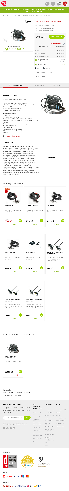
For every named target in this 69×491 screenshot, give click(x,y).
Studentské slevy (37, 420)
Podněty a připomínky (59, 412)
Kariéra (58, 408)
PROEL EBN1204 (9, 201)
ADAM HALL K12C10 (32, 248)
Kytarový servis (37, 423)
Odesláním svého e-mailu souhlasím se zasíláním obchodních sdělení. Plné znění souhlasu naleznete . (16, 420)
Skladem (14, 220)
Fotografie (19, 388)
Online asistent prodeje (36, 427)
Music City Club (60, 419)
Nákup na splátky (37, 434)
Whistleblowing (60, 423)
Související (28, 388)
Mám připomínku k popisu (12, 132)
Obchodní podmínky (49, 411)
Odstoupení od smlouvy (48, 434)
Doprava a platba (37, 409)
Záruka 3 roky (42, 64)
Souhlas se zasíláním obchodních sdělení (49, 421)
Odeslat (27, 414)
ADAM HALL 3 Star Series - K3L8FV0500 (12, 296)
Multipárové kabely (27, 15)
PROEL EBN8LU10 (10, 248)
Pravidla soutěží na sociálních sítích (49, 426)
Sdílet (38, 68)
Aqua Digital (63, 489)
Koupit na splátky (43, 60)
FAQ (46, 438)
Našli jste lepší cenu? (36, 416)
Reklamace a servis (49, 430)
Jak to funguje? (62, 60)
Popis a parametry (8, 388)
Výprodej (7, 185)
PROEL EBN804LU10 (32, 201)
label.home (3, 15)
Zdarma (62, 64)
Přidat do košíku (57, 37)
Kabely (18, 15)
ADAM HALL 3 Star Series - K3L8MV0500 (34, 296)
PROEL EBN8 (50, 201)
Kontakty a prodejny (61, 405)
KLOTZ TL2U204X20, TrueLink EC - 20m (10, 353)
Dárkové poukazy (49, 408)
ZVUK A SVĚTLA (10, 15)
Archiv (34, 438)
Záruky (46, 405)
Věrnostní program (37, 431)
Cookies (47, 441)
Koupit (20, 216)
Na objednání (12, 371)
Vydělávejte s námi (60, 416)
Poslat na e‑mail (9, 391)
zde (29, 421)
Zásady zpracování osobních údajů (49, 415)
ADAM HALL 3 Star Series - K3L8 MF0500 (55, 249)
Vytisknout (47, 68)
